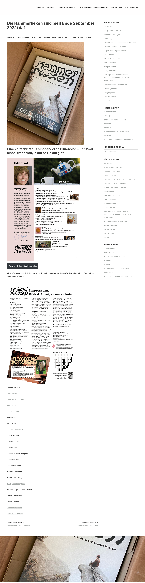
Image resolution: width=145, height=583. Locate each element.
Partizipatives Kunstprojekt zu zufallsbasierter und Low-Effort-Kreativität (117, 78)
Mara (9, 485)
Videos (107, 102)
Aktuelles (49, 8)
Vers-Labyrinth (110, 98)
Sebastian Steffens (15, 515)
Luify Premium (60, 8)
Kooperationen (110, 67)
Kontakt (107, 129)
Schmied (15, 485)
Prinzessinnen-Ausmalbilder (105, 8)
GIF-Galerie (109, 55)
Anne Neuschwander (16, 400)
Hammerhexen (110, 63)
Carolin (10, 412)
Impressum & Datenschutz (115, 121)
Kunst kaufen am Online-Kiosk (117, 133)
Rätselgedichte (110, 90)
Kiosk (121, 8)
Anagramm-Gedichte (113, 31)
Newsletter (108, 137)
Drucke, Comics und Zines (79, 8)
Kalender (108, 125)
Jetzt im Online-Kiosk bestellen (22, 266)
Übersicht (38, 8)
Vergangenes (109, 94)
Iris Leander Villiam (15, 430)
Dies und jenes (110, 39)
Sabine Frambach (14, 509)
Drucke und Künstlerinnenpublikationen (120, 43)
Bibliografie (109, 117)
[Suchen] (141, 7)
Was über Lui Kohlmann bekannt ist (119, 141)
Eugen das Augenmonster (115, 51)
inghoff (22, 485)
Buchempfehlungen (112, 35)
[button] (137, 7)
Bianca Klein (12, 406)
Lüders (16, 412)
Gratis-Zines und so (112, 59)
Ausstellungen (110, 113)
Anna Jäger (12, 394)
